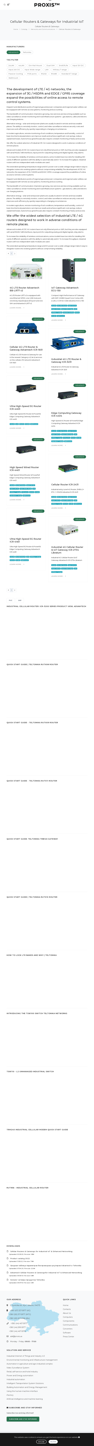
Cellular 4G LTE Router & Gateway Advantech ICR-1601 (26, 348)
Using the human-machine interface (22, 1391)
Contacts (67, 1309)
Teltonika (27, 52)
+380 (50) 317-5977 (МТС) (20, 1314)
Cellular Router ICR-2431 (65, 484)
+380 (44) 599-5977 (17, 1327)
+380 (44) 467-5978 (17, 1331)
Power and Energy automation (20, 1375)
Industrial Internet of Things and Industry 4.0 (26, 1356)
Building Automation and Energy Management (27, 1387)
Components (68, 1321)
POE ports (32, 74)
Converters (67, 1329)
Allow (53, 1442)
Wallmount (13, 78)
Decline (41, 1442)
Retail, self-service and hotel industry (22, 1372)
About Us (67, 1313)
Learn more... (17, 308)
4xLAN (21, 65)
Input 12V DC (78, 65)
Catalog (24, 29)
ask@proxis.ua (16, 1336)
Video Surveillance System (18, 1368)
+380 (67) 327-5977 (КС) (20, 1310)
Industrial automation (16, 1379)
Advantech (13, 52)
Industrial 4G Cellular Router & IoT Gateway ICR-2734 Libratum (67, 550)
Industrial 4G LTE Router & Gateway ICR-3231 (66, 360)
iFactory (10, 1395)
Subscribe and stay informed (23, 1419)
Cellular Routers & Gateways (69, 29)
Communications (70, 1325)
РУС (10, 600)
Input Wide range (32, 70)
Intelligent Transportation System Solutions (25, 1383)
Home (15, 29)
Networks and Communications (42, 29)
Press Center (68, 1337)
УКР (20, 600)
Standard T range (69, 74)
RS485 (54, 74)
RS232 (44, 74)
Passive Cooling (16, 74)
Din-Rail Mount (35, 65)
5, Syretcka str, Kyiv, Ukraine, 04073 (25, 1305)
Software (67, 1333)
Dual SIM (51, 65)
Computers (68, 1317)
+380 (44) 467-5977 (19, 1323)
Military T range (60, 70)
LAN (46, 70)
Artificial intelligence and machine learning (25, 1399)
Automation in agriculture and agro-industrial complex (30, 1364)
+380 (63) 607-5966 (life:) (19, 1318)
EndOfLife (63, 65)
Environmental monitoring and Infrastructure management (32, 1360)
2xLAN (11, 65)
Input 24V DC (14, 70)
